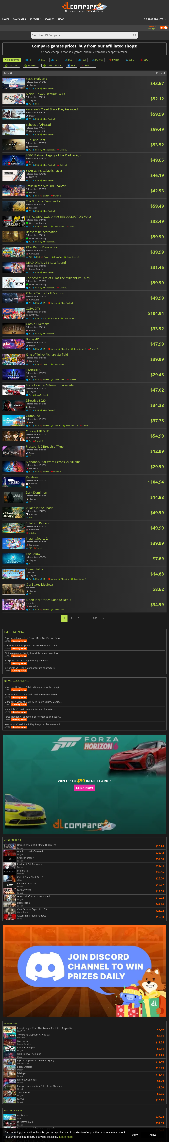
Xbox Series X (52, 65)
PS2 (82, 59)
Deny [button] (135, 1135)
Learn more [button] (66, 1136)
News (61, 19)
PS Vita (97, 59)
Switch (114, 59)
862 (95, 618)
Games (5, 19)
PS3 (68, 59)
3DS (144, 59)
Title (8, 73)
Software (35, 19)
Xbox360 (30, 65)
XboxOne (11, 65)
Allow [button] (153, 1135)
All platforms (12, 59)
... (86, 618)
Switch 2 (88, 65)
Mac (71, 65)
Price (160, 73)
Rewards (49, 19)
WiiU (130, 59)
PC (28, 59)
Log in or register (153, 19)
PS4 (55, 59)
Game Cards (19, 19)
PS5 (41, 59)
